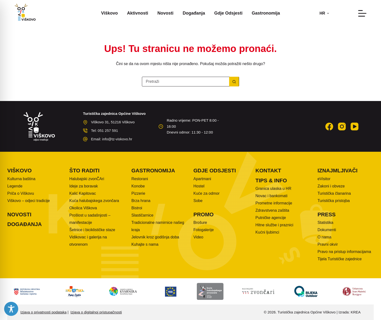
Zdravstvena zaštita (272, 210)
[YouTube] (354, 126)
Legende (14, 186)
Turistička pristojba (334, 201)
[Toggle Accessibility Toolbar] (11, 308)
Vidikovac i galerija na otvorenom (88, 240)
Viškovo (109, 13)
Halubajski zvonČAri (86, 179)
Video (198, 237)
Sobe (197, 201)
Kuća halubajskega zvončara (94, 201)
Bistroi (136, 208)
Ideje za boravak (83, 186)
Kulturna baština (21, 179)
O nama (324, 237)
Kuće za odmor (206, 193)
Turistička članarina (334, 193)
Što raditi (84, 171)
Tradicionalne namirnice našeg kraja (157, 226)
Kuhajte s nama (144, 244)
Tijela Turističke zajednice (340, 259)
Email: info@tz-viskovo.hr (111, 139)
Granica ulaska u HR (273, 188)
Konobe (138, 186)
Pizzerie (138, 193)
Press (327, 214)
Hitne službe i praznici (274, 225)
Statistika (325, 222)
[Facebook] (329, 126)
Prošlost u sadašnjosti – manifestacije (89, 219)
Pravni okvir (328, 244)
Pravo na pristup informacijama (344, 252)
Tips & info (271, 180)
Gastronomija (266, 13)
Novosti (165, 13)
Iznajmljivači (338, 171)
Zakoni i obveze (331, 186)
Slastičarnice (142, 215)
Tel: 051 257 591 (104, 130)
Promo (203, 214)
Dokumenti (327, 230)
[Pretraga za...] (185, 81)
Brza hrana (140, 201)
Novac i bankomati (271, 196)
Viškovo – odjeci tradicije (28, 201)
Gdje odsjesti (228, 13)
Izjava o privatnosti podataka (43, 312)
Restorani (139, 179)
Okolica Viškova (83, 208)
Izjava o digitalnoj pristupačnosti (96, 312)
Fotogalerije (203, 230)
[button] (324, 13)
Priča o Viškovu (20, 193)
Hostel (198, 186)
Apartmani (202, 179)
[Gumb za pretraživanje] (234, 81)
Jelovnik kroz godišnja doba (155, 237)
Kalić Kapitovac (82, 193)
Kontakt (268, 171)
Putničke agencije (270, 218)
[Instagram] (342, 126)
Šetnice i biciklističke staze (92, 230)
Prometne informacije (273, 203)
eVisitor (324, 179)
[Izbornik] (362, 13)
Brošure (200, 222)
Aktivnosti (137, 13)
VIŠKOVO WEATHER (266, 124)
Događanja (194, 13)
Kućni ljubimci (267, 232)
